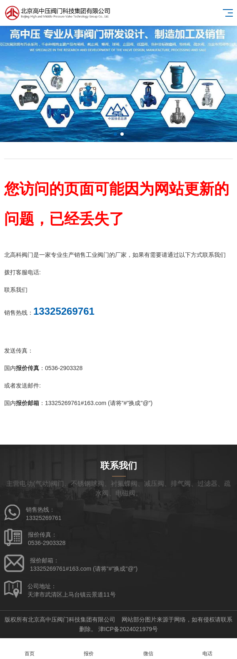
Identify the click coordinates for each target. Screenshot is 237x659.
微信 (148, 649)
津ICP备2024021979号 (128, 629)
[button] (115, 134)
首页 (29, 649)
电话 (207, 649)
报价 (88, 649)
